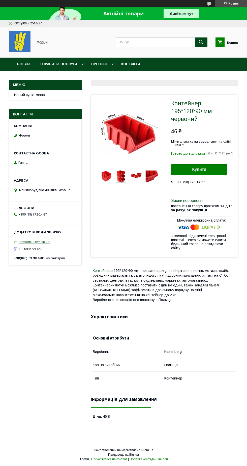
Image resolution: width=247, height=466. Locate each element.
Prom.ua (147, 450)
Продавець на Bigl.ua (123, 454)
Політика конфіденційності (149, 459)
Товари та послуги (58, 64)
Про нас (99, 64)
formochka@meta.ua (34, 242)
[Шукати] (201, 42)
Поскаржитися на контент (109, 459)
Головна (22, 64)
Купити (199, 169)
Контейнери (103, 271)
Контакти (130, 64)
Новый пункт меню (29, 95)
